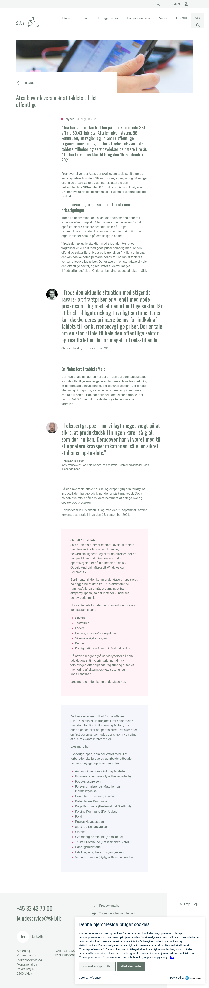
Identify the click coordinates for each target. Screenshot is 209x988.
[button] (66, 18)
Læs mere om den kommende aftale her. (98, 681)
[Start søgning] (197, 25)
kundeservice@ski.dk (39, 918)
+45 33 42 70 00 (35, 908)
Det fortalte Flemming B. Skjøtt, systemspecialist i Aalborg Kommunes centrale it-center (103, 390)
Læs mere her (80, 746)
